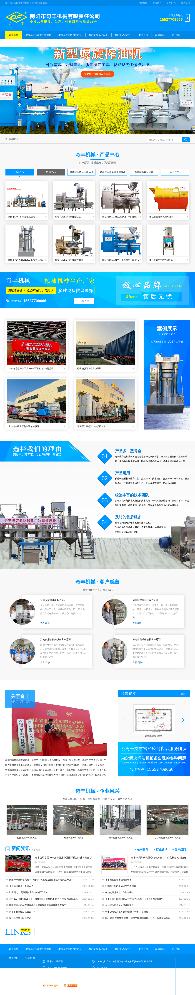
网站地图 (143, 3)
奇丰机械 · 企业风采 (97, 791)
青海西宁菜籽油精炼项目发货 (91, 426)
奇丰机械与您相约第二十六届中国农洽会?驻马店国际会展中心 (135, 899)
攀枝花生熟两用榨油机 (70, 35)
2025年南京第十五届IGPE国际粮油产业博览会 (31, 368)
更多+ (184, 693)
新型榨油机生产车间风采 (121, 838)
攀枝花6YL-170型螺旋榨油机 (69, 260)
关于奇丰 (20, 696)
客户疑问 (180, 849)
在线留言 (157, 3)
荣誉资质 (13, 42)
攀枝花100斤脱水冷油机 (161, 260)
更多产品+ (175, 172)
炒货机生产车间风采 (74, 838)
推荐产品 (20, 172)
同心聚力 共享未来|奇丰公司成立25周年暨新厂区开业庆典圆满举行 (137, 918)
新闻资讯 (160, 35)
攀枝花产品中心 (123, 35)
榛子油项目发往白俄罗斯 (89, 368)
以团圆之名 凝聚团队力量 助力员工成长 (28, 892)
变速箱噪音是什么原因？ (21, 886)
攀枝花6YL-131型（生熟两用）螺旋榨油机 (121, 260)
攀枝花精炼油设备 (98, 35)
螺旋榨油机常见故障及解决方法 (120, 905)
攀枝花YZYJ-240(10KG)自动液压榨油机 (26, 260)
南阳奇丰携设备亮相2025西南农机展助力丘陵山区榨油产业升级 (40, 879)
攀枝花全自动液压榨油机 (38, 35)
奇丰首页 (13, 35)
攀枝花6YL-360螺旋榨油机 (68, 216)
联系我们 (185, 3)
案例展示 (143, 35)
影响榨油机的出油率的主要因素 (120, 886)
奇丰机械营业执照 (153, 736)
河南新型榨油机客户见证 (145, 600)
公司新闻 (142, 849)
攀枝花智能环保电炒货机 (161, 216)
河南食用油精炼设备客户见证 (55, 639)
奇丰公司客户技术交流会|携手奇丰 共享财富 (126, 911)
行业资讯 (161, 849)
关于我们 (176, 35)
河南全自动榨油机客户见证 (146, 639)
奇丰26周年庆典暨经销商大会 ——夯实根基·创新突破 (159, 857)
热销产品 (51, 172)
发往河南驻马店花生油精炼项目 (23, 426)
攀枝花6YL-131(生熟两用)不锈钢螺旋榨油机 (121, 216)
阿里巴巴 (171, 3)
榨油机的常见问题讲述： (21, 918)
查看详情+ (45, 623)
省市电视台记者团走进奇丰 (118, 879)
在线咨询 (84, 300)
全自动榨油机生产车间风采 (167, 838)
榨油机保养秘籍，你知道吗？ (119, 892)
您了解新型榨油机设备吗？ (22, 911)
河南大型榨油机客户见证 (53, 600)
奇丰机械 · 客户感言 (97, 582)
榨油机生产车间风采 (27, 838)
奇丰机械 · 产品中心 (97, 154)
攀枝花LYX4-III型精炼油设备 (21, 216)
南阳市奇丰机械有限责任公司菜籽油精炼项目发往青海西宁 (37, 905)
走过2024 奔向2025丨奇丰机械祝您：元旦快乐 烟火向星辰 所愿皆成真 (43, 899)
